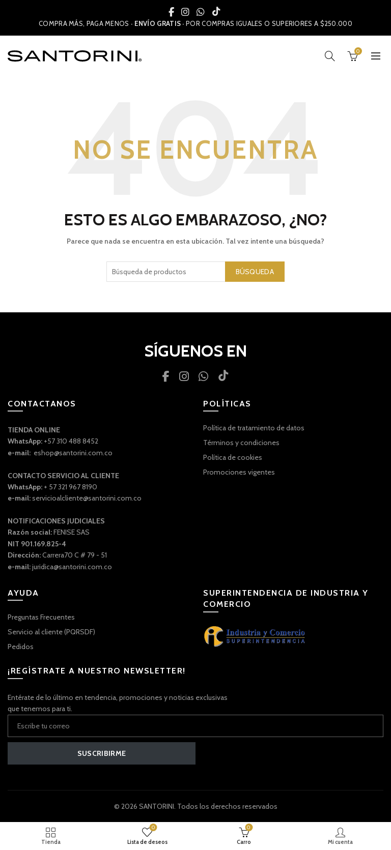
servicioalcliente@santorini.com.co (87, 498)
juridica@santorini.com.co (72, 566)
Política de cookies (232, 457)
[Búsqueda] (330, 56)
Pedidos (21, 646)
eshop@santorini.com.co (73, 452)
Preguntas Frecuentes (41, 617)
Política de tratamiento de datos (253, 427)
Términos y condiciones (241, 442)
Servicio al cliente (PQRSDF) (51, 631)
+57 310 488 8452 (71, 441)
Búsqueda (255, 271)
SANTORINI (156, 806)
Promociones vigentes (239, 472)
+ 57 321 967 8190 (70, 486)
